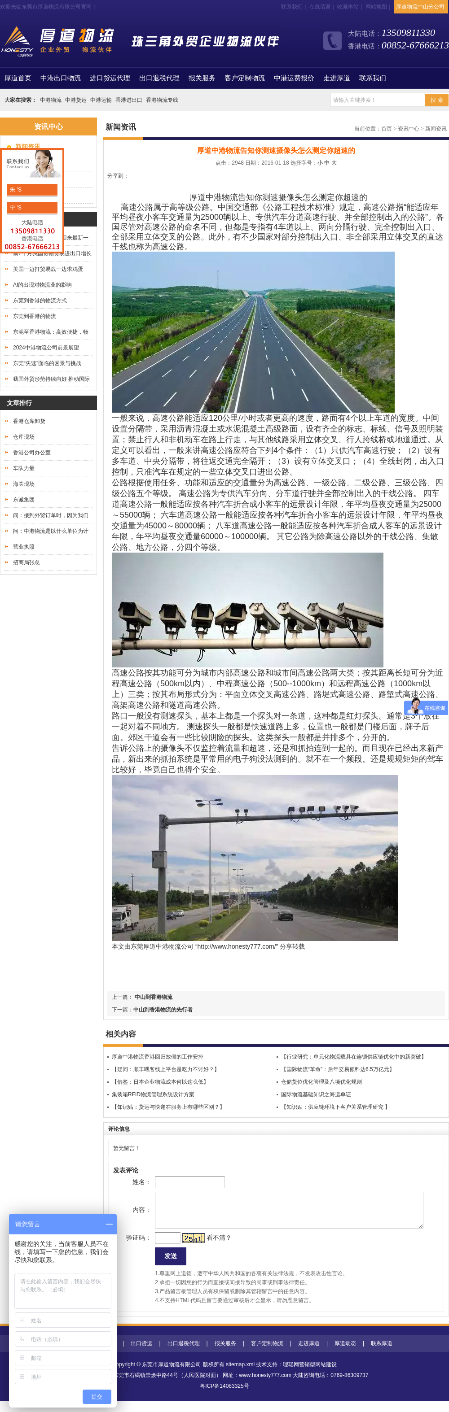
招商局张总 (26, 562)
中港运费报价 (294, 78)
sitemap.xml (240, 1376)
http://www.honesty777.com (236, 946)
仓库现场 (24, 437)
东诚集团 (24, 500)
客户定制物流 (244, 78)
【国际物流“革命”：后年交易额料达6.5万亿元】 (338, 1069)
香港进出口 (128, 100)
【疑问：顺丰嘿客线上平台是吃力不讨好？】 (166, 1069)
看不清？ (204, 1246)
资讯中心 (408, 129)
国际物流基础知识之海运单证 (316, 1094)
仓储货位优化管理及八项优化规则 (321, 1082)
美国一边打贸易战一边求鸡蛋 (48, 269)
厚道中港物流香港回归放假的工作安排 (157, 1057)
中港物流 (51, 100)
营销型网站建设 (318, 1376)
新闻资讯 (436, 129)
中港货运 (76, 100)
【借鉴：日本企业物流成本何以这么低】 (160, 1082)
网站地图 (376, 7)
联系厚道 (381, 1354)
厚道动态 (345, 1354)
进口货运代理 (110, 78)
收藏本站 (348, 7)
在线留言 (320, 7)
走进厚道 (336, 78)
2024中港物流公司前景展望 (46, 347)
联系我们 (292, 7)
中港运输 (101, 100)
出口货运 (141, 1354)
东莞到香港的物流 (34, 316)
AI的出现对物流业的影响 (42, 285)
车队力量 (24, 468)
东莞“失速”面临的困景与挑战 (47, 363)
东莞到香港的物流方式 (40, 300)
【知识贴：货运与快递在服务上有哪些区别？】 (168, 1107)
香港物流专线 (162, 100)
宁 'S (15, 208)
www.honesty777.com (265, 1386)
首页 (17, 78)
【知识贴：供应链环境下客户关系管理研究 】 (335, 1107)
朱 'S (15, 190)
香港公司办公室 (32, 452)
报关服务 (202, 78)
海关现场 (24, 484)
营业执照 (24, 547)
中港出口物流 (60, 78)
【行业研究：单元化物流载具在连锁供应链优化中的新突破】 (354, 1057)
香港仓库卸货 (29, 421)
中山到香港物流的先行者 (163, 1010)
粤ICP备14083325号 (224, 1397)
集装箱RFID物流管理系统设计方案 (153, 1094)
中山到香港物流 (152, 997)
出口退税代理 (159, 78)
